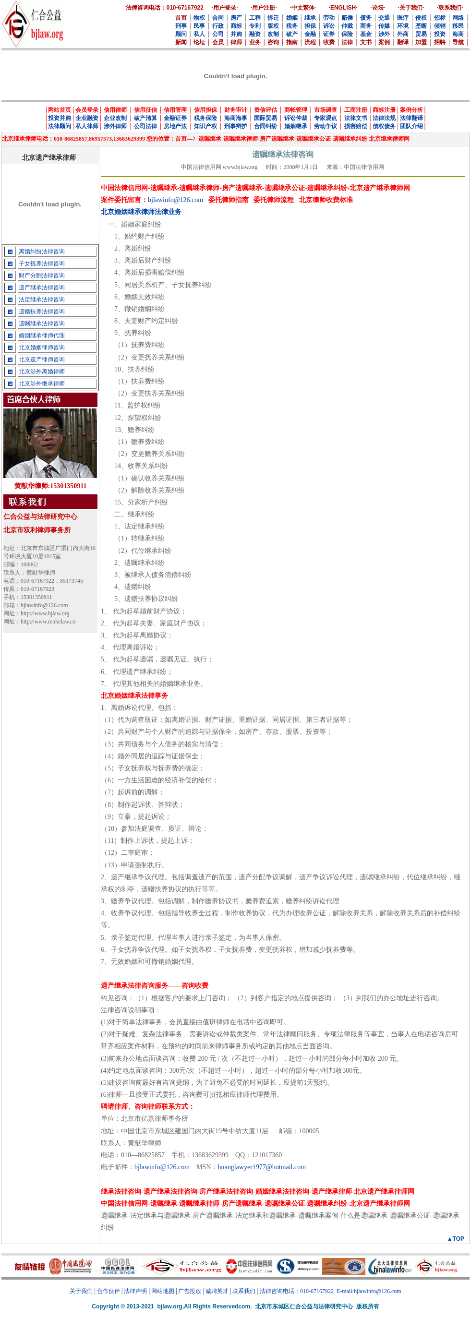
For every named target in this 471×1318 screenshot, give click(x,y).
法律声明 (135, 1291)
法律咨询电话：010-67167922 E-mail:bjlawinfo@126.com (330, 1291)
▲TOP (455, 1238)
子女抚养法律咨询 (42, 263)
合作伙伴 (108, 1291)
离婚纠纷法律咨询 (42, 251)
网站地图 (162, 1291)
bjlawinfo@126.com (175, 200)
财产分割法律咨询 (42, 275)
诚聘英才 (217, 1291)
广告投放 (189, 1291)
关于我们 (81, 1291)
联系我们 (243, 1291)
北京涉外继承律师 (42, 383)
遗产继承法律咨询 (42, 287)
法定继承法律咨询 (42, 299)
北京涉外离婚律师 (42, 371)
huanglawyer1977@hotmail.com (262, 1167)
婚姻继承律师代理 (42, 335)
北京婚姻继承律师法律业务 (141, 212)
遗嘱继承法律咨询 (42, 323)
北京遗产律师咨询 (42, 359)
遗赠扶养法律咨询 (42, 311)
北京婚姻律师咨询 (42, 347)
